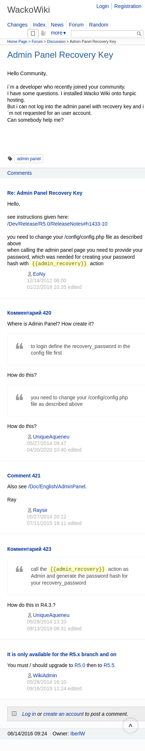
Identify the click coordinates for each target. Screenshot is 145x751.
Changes (17, 25)
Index (39, 25)
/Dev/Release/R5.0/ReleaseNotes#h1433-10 (57, 224)
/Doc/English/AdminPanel (57, 486)
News (57, 25)
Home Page (17, 41)
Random (98, 25)
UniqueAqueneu (48, 437)
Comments (19, 173)
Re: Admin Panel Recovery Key (44, 193)
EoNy (36, 274)
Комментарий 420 (29, 313)
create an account (63, 714)
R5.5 (109, 665)
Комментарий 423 (29, 549)
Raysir (37, 510)
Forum (76, 25)
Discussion (56, 41)
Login (102, 6)
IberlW (77, 733)
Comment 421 (24, 476)
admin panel (29, 158)
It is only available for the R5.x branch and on (61, 654)
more (59, 33)
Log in (29, 714)
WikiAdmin (42, 675)
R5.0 (80, 665)
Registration (127, 6)
